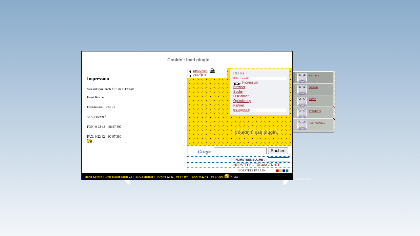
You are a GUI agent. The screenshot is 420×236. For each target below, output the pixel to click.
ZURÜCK (198, 75)
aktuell (314, 75)
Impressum (246, 82)
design (313, 87)
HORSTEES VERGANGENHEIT (257, 165)
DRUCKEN (202, 70)
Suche (237, 91)
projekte (315, 110)
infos (312, 99)
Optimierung (242, 101)
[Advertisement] (207, 182)
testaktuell (317, 122)
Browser (239, 87)
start (237, 176)
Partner (238, 105)
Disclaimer (241, 96)
